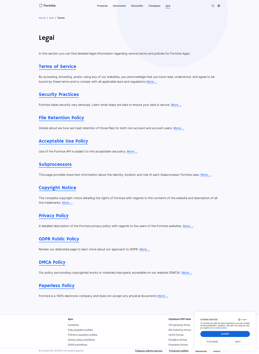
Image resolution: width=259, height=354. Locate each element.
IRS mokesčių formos (180, 329)
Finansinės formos (178, 344)
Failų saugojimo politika (80, 329)
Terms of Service (57, 67)
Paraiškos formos (177, 339)
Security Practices (58, 95)
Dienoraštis (137, 5)
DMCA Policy (52, 262)
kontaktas (73, 324)
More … (149, 81)
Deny (238, 342)
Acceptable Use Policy (63, 141)
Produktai (102, 5)
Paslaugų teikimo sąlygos (148, 350)
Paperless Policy (56, 286)
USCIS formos (176, 334)
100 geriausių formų (179, 324)
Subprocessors (55, 164)
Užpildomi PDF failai (179, 319)
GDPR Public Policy (58, 239)
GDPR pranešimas (77, 344)
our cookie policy (219, 328)
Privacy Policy (53, 216)
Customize (212, 342)
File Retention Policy (61, 118)
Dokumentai (118, 5)
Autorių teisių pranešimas (81, 339)
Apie (70, 319)
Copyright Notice (57, 188)
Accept (225, 334)
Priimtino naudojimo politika (83, 334)
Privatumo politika (178, 350)
